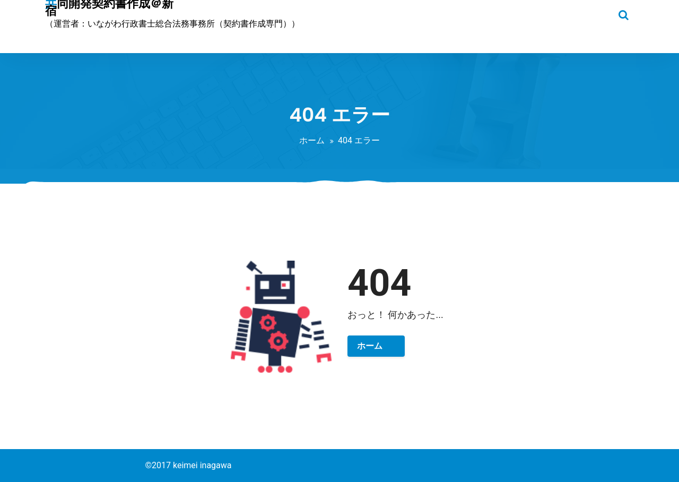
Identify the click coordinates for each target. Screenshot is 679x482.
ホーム (312, 140)
